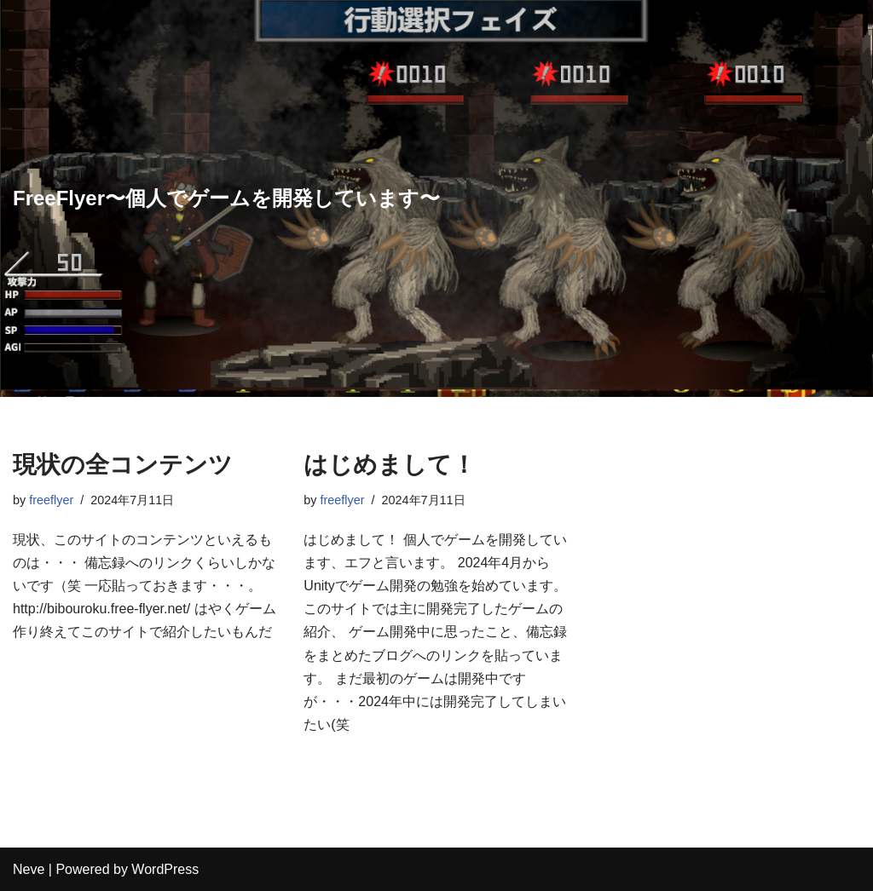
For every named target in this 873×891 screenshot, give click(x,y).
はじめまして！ (390, 464)
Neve (28, 869)
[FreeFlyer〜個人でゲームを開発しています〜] (226, 198)
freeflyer (51, 500)
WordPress (165, 869)
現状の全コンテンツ (123, 464)
